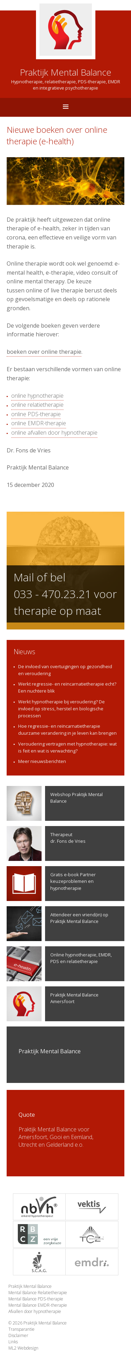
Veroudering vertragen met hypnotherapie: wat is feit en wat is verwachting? (67, 747)
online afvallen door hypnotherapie (54, 432)
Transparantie (21, 1329)
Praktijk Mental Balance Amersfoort (53, 1003)
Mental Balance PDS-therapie (35, 1299)
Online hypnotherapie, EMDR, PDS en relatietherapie (59, 963)
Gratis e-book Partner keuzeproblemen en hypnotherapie (51, 883)
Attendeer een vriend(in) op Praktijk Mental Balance (57, 923)
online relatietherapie (37, 404)
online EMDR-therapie (38, 423)
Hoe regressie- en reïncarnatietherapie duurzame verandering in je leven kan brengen (67, 729)
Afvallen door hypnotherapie (34, 1311)
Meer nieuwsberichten (42, 761)
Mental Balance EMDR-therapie (37, 1305)
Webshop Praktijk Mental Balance (55, 803)
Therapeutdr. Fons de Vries (46, 843)
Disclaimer (18, 1335)
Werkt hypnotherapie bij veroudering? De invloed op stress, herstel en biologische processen (61, 708)
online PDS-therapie (36, 414)
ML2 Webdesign (23, 1348)
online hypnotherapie (37, 395)
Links (13, 1342)
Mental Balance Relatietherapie (37, 1293)
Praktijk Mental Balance (30, 1286)
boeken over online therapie (44, 352)
